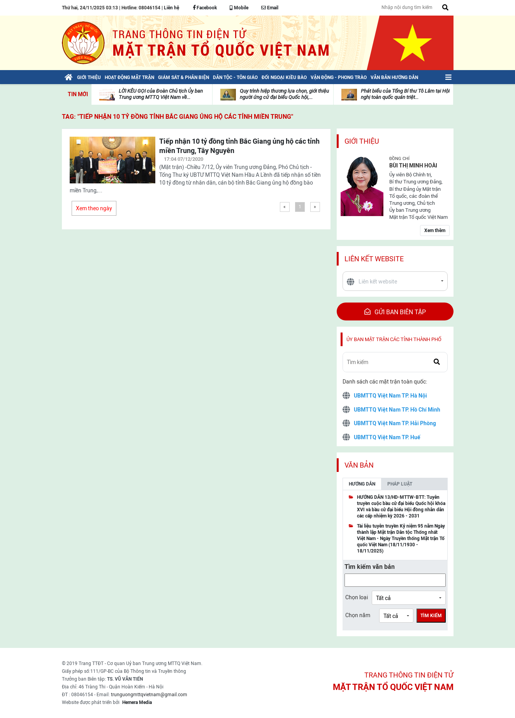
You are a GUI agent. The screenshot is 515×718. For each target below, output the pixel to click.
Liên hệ (171, 8)
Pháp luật (399, 484)
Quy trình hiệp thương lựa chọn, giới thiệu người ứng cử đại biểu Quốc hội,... (284, 94)
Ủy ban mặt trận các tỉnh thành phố (393, 339)
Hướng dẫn (362, 484)
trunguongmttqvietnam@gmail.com (149, 694)
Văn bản (359, 465)
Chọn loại (356, 597)
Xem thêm (434, 230)
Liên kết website (374, 259)
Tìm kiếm (431, 615)
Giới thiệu (362, 141)
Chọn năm (357, 615)
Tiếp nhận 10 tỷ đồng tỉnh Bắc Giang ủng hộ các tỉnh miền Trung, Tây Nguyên (239, 146)
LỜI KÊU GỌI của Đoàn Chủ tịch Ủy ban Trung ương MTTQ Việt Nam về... (161, 94)
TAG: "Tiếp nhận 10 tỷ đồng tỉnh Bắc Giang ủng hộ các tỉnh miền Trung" (177, 116)
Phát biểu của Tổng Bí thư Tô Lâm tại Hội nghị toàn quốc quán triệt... (405, 94)
